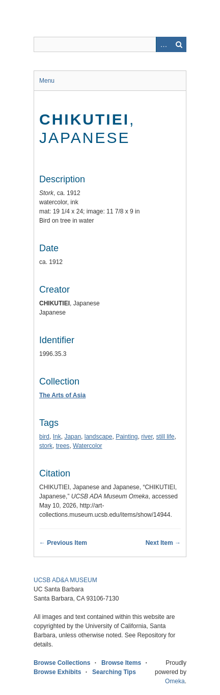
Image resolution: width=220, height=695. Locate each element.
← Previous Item (63, 542)
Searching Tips (114, 672)
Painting (127, 436)
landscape (99, 436)
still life (165, 436)
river (147, 436)
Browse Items (121, 662)
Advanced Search (163, 44)
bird (44, 436)
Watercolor (87, 445)
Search (178, 44)
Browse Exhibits (57, 672)
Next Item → (163, 542)
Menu (46, 80)
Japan (72, 436)
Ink (57, 436)
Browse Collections (62, 662)
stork (45, 445)
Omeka (175, 681)
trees (63, 445)
